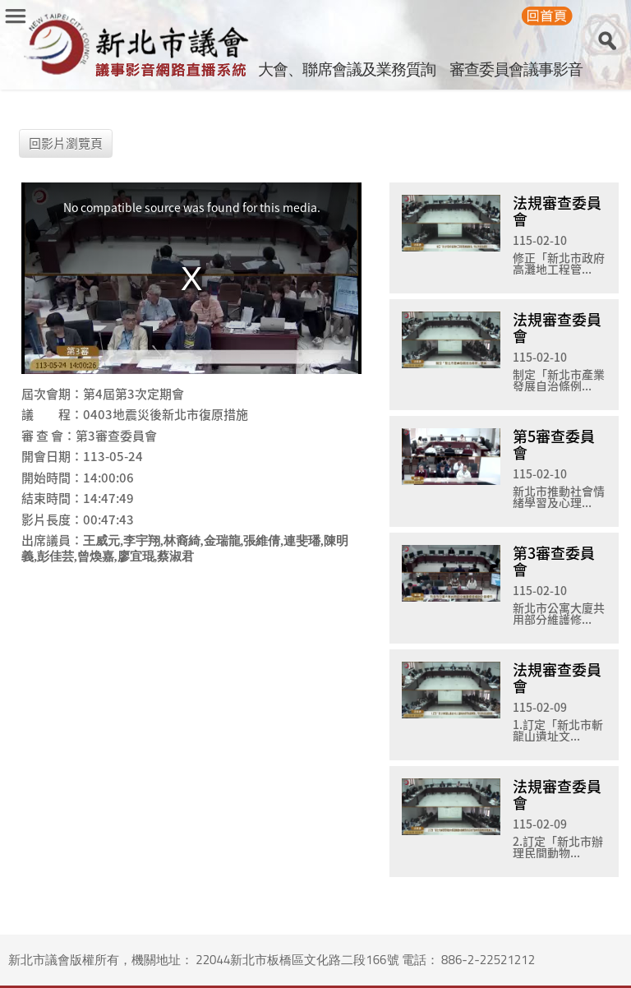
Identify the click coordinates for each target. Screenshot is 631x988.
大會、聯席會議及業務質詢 (346, 69)
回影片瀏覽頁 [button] (66, 143)
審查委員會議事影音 (516, 69)
